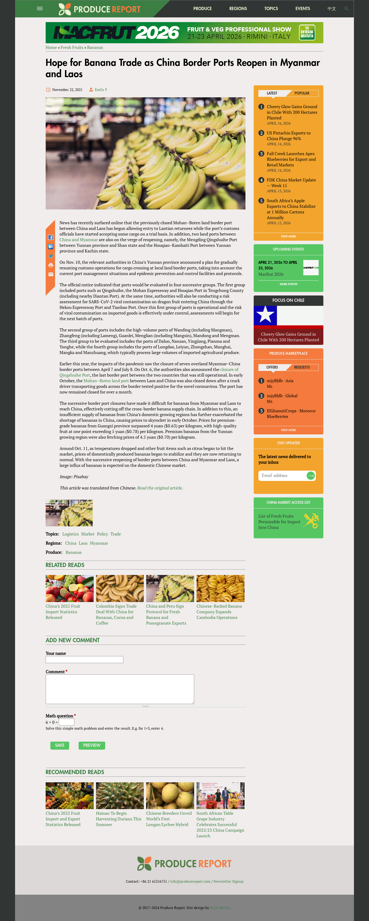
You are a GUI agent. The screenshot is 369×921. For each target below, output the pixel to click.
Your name (56, 653)
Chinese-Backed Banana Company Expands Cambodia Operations (219, 611)
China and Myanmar (79, 239)
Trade (115, 534)
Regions (238, 8)
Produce (202, 8)
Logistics (70, 534)
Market (88, 534)
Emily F (101, 89)
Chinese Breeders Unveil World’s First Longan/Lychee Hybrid (169, 818)
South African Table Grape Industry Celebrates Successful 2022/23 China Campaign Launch (220, 824)
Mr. (270, 386)
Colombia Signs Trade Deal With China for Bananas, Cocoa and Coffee (116, 614)
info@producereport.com (190, 881)
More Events (288, 284)
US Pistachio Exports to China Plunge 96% (289, 135)
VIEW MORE (288, 236)
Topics (271, 8)
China (70, 543)
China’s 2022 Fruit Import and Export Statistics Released (63, 818)
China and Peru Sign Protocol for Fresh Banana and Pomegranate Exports (166, 614)
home (173, 9)
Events (303, 9)
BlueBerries (277, 416)
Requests (302, 367)
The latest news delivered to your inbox (284, 459)
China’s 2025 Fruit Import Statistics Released (63, 611)
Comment (56, 671)
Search (346, 9)
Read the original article (159, 488)
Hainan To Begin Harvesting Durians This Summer (118, 818)
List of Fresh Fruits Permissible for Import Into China (279, 521)
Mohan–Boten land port (106, 380)
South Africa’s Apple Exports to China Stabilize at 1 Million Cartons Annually (291, 209)
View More (288, 430)
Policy (102, 534)
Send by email (51, 274)
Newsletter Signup (228, 881)
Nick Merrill (220, 907)
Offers (272, 367)
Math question (61, 716)
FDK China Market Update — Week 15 (291, 182)
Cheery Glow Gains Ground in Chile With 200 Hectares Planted (292, 112)
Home (51, 47)
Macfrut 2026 (271, 274)
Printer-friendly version (51, 265)
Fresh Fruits (72, 47)
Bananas (95, 47)
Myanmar (99, 543)
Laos (83, 543)
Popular (302, 93)
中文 (332, 9)
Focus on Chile (289, 300)
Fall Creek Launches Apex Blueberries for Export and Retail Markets (291, 159)
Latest (272, 93)
